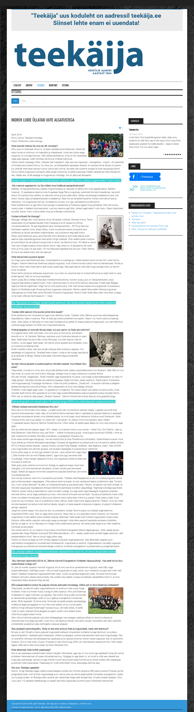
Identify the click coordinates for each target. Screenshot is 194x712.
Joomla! (14, 707)
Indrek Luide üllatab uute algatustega (42, 120)
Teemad (40, 85)
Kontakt (53, 85)
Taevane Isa (133, 130)
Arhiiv (29, 85)
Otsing (65, 85)
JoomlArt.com (85, 703)
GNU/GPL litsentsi (57, 707)
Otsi (15, 101)
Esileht (17, 85)
